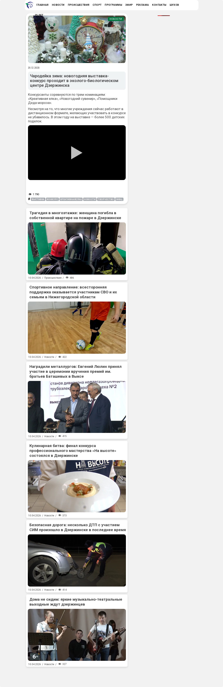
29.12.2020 (34, 67)
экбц (119, 199)
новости (90, 199)
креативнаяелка (71, 199)
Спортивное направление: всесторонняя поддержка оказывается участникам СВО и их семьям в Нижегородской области (73, 292)
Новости (116, 19)
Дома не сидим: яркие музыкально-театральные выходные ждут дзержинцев (75, 602)
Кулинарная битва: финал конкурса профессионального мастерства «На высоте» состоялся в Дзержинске (72, 450)
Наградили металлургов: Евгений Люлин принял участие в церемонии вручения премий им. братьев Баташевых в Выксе (75, 371)
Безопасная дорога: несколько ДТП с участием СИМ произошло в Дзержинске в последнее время (77, 527)
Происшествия (53, 277)
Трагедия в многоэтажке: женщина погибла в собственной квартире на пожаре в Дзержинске (75, 215)
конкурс (52, 199)
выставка (38, 199)
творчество (106, 199)
